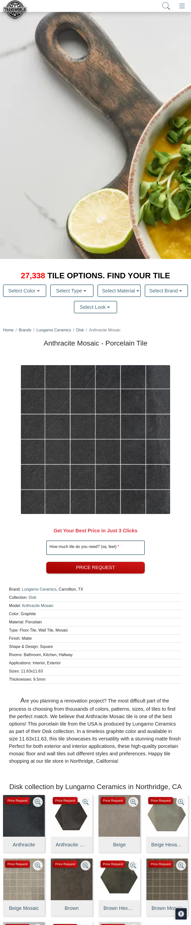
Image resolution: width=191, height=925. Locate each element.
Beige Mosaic (24, 908)
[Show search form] (166, 6)
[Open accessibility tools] (181, 914)
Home (8, 330)
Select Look (93, 307)
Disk (80, 330)
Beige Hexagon (167, 844)
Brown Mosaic (167, 908)
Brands (25, 330)
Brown (72, 908)
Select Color (22, 290)
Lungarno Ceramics (53, 330)
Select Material (119, 290)
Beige (119, 844)
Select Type (70, 290)
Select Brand (164, 290)
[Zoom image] (38, 802)
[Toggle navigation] (182, 6)
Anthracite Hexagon (72, 844)
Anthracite (24, 844)
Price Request (95, 567)
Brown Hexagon (119, 908)
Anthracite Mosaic (37, 606)
